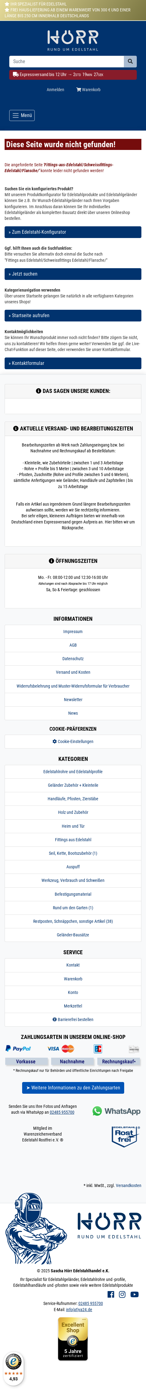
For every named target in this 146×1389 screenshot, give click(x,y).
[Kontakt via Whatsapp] (115, 1111)
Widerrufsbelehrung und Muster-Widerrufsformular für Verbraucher (73, 686)
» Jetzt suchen (23, 274)
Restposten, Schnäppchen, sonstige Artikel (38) (73, 921)
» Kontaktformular (26, 363)
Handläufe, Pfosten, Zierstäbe (73, 798)
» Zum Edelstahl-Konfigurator (37, 232)
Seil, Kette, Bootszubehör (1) (73, 853)
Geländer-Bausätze (73, 934)
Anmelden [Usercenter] (55, 89)
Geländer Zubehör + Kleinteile (73, 785)
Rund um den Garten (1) (73, 907)
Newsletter (73, 699)
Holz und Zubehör (73, 812)
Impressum (73, 631)
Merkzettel (73, 1005)
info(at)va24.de (79, 1309)
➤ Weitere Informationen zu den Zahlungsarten (73, 1088)
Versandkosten (128, 1185)
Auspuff (73, 866)
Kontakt (73, 965)
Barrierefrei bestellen (73, 1019)
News (73, 713)
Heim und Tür (73, 826)
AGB (73, 645)
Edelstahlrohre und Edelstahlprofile (73, 771)
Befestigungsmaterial (73, 894)
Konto (73, 992)
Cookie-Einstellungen (73, 741)
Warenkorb (73, 978)
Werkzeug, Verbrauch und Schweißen (73, 880)
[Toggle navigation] (22, 115)
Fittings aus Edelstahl (73, 839)
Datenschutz (73, 658)
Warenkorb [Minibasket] (88, 89)
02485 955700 (62, 1112)
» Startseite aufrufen (29, 315)
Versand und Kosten (73, 672)
